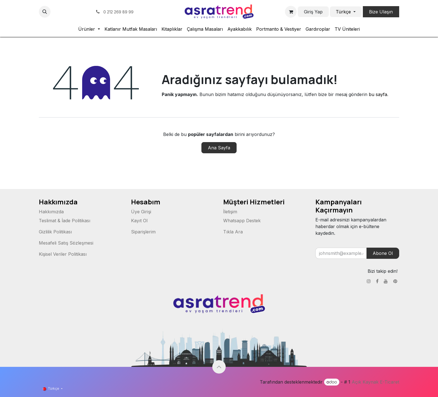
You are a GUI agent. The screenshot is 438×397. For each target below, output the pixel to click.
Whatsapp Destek (242, 220)
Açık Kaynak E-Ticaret (375, 382)
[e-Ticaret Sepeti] (291, 12)
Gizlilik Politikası (55, 232)
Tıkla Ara (233, 232)
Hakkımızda (51, 211)
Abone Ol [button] (383, 253)
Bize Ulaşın (381, 12)
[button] (45, 12)
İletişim (230, 211)
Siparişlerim (143, 232)
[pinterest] (87, 11)
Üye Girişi (141, 211)
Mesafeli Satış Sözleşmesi (66, 243)
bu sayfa (378, 94)
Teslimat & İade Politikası (64, 220)
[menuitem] (89, 29)
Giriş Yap (313, 12)
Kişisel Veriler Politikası (63, 254)
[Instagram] (56, 11)
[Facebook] (66, 11)
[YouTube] (76, 11)
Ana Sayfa (219, 147)
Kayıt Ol (139, 220)
